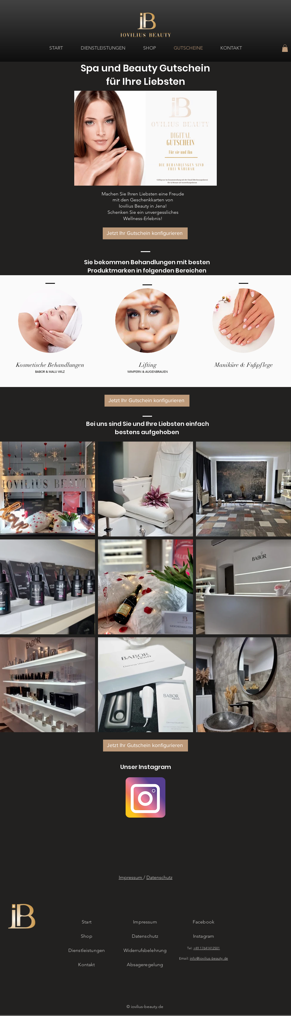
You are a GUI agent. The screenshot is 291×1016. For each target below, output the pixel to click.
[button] (285, 48)
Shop (86, 936)
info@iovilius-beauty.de (209, 958)
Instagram (203, 936)
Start (86, 922)
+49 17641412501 (206, 948)
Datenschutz (159, 877)
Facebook (203, 922)
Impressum (131, 877)
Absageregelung (145, 964)
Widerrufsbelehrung (145, 950)
